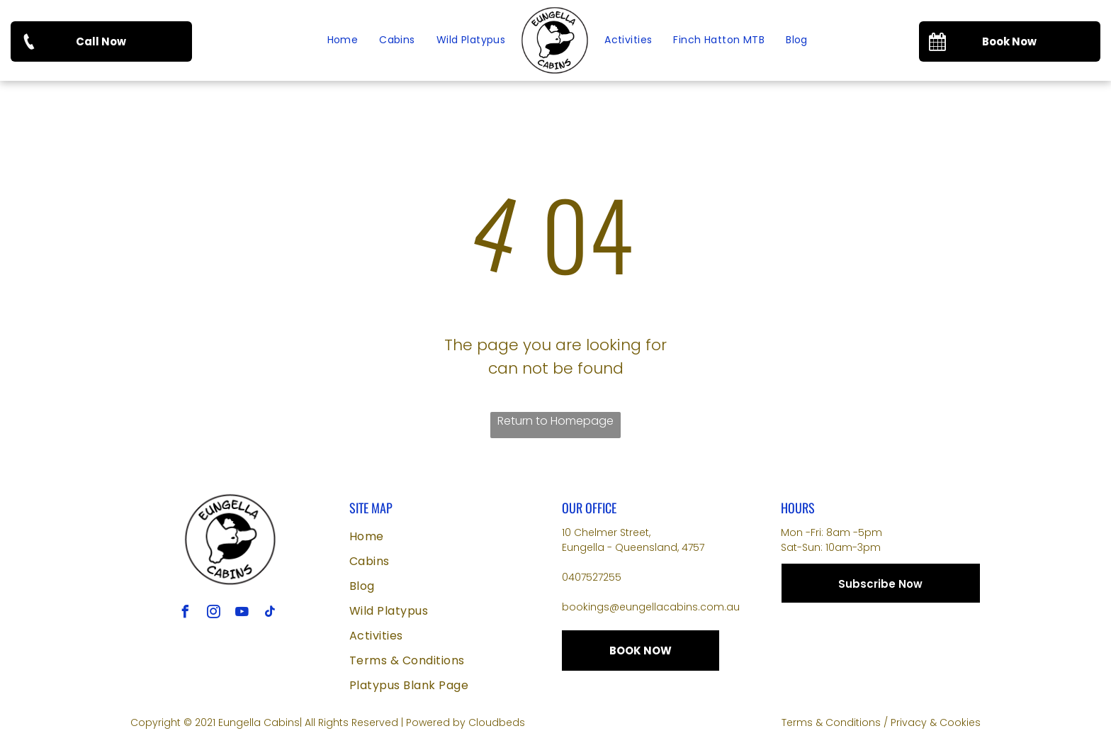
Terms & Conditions (831, 722)
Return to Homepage (555, 421)
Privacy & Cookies (936, 722)
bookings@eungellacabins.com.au (651, 607)
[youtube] (242, 613)
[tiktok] (270, 613)
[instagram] (213, 613)
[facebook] (185, 613)
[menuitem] (343, 40)
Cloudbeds (496, 722)
